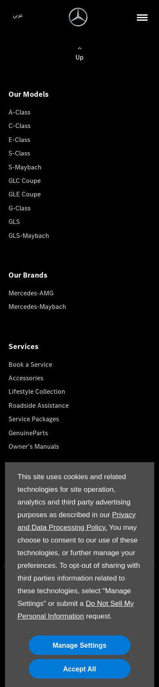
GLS (14, 221)
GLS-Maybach (28, 235)
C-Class (19, 125)
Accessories (25, 377)
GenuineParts (28, 432)
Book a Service (30, 364)
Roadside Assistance (38, 405)
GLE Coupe (24, 194)
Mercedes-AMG (30, 293)
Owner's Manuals (33, 446)
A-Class (19, 112)
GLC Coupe (24, 180)
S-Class (19, 153)
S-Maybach (25, 167)
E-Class (19, 139)
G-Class (19, 208)
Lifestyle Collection (36, 391)
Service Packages (33, 418)
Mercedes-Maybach (37, 306)
